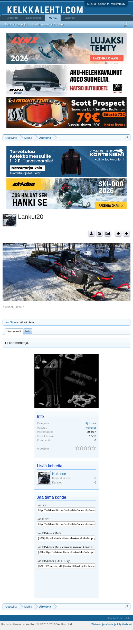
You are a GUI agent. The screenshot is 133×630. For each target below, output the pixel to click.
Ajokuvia (90, 423)
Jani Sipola (11, 322)
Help (127, 618)
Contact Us (115, 618)
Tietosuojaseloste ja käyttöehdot (111, 624)
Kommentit (14, 331)
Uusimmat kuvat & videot (48, 24)
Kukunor (8, 306)
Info (27, 331)
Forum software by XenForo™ (37, 624)
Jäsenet (70, 17)
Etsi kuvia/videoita (16, 24)
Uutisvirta (12, 17)
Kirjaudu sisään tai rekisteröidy (106, 3)
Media (53, 18)
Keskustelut (33, 17)
